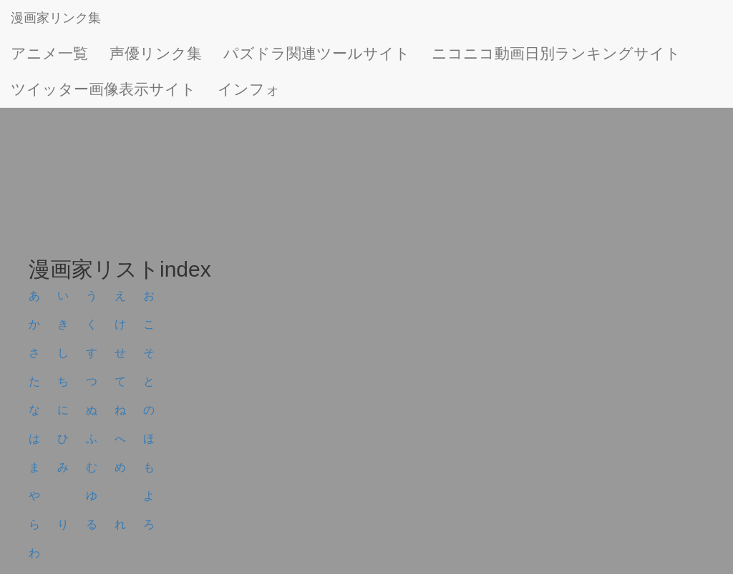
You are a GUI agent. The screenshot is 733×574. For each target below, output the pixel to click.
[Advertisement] (366, 143)
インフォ (249, 89)
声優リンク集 (156, 53)
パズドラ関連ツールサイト (316, 53)
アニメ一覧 (49, 53)
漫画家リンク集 (56, 18)
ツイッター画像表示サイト (103, 89)
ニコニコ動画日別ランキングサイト (556, 53)
